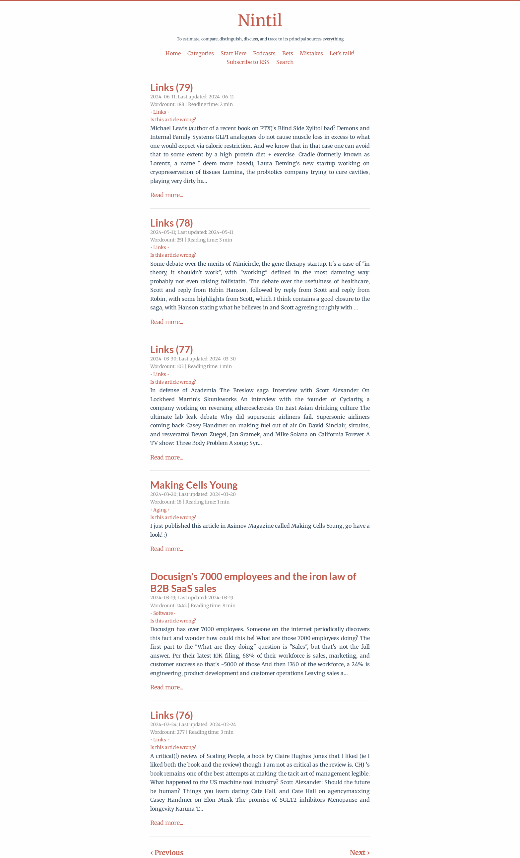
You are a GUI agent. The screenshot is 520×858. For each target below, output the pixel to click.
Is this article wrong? (173, 120)
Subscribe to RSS (248, 62)
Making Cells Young (194, 485)
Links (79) (171, 87)
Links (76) (171, 715)
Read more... (166, 195)
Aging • (161, 510)
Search (285, 62)
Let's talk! (342, 53)
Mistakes (311, 53)
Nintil (260, 20)
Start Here (233, 53)
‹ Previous (166, 852)
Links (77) (171, 349)
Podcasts (264, 53)
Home (173, 53)
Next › (360, 852)
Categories (200, 53)
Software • (164, 613)
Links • (161, 112)
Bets (287, 53)
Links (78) (171, 223)
